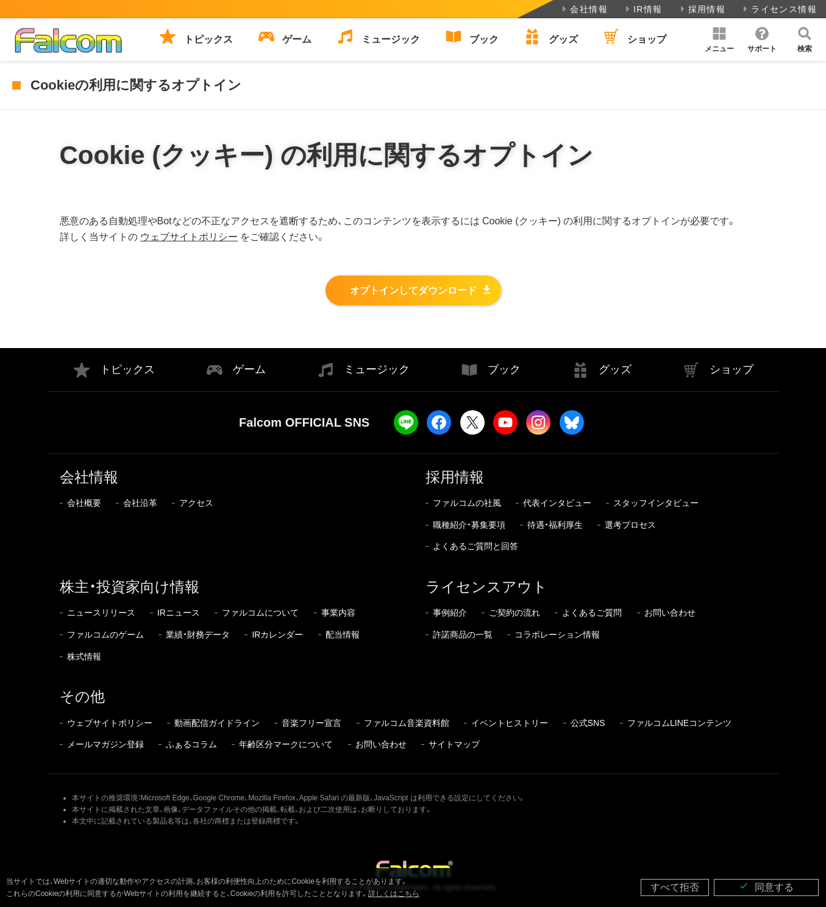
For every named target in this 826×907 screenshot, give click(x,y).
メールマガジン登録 (105, 744)
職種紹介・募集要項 (469, 525)
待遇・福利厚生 (555, 525)
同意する (766, 886)
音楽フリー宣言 (311, 723)
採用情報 (702, 9)
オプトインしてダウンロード (413, 290)
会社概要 (84, 503)
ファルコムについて (260, 612)
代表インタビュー (557, 503)
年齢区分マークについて (286, 744)
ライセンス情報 (779, 9)
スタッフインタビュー (656, 503)
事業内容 (338, 612)
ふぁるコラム (191, 744)
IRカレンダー (277, 634)
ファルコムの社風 (467, 503)
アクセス (196, 503)
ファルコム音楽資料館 (406, 723)
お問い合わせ (670, 612)
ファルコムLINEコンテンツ (679, 723)
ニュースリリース (101, 612)
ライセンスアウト (486, 586)
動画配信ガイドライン (217, 723)
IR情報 (643, 9)
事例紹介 (450, 612)
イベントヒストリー (509, 723)
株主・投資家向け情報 (129, 586)
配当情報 (343, 634)
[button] (719, 39)
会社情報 (584, 9)
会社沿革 (140, 503)
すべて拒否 (674, 887)
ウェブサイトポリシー (189, 237)
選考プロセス (630, 525)
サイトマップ (454, 744)
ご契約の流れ (514, 612)
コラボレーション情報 (557, 634)
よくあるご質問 (592, 612)
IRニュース (178, 612)
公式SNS (588, 723)
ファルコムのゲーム (105, 634)
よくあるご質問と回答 (475, 546)
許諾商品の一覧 (463, 634)
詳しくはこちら (393, 893)
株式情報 (84, 656)
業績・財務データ (198, 634)
